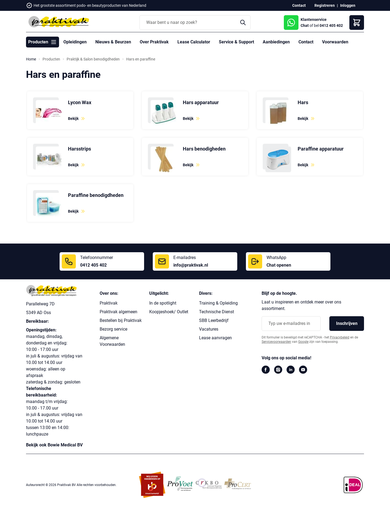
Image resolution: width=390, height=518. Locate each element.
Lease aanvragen (215, 337)
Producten (51, 59)
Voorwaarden (335, 41)
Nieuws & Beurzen (113, 41)
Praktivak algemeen (118, 311)
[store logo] (58, 21)
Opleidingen (75, 41)
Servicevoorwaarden (276, 342)
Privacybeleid (339, 337)
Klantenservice (314, 19)
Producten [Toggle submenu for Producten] (42, 42)
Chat (305, 25)
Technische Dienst (216, 311)
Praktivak (109, 303)
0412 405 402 (331, 25)
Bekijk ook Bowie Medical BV (54, 444)
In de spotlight (162, 303)
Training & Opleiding (218, 303)
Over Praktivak (154, 41)
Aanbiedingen (276, 41)
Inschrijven (347, 323)
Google (303, 342)
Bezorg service (113, 329)
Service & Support (236, 41)
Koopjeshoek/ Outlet (168, 311)
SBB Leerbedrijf (214, 320)
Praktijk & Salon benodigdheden (93, 59)
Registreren (324, 5)
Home (31, 59)
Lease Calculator (193, 41)
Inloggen (347, 5)
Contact (299, 5)
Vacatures (208, 329)
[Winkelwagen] (356, 22)
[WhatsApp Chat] (291, 22)
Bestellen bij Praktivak (121, 320)
